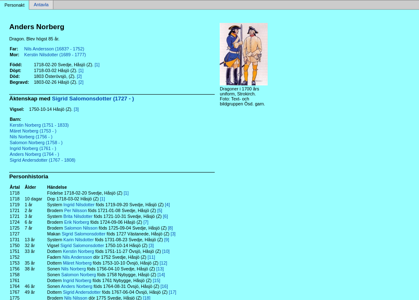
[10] (166, 251)
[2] (79, 76)
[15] (157, 280)
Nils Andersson (77, 257)
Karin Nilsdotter (78, 239)
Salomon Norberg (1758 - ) (36, 142)
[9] (166, 239)
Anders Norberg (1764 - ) (34, 154)
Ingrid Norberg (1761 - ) (33, 148)
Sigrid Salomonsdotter (83, 233)
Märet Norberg (77, 262)
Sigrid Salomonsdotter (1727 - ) (93, 98)
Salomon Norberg (78, 274)
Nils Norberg (73, 268)
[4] (167, 204)
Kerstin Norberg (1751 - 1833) (39, 125)
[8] (170, 227)
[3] (76, 109)
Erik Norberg (76, 222)
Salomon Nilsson (81, 227)
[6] (165, 216)
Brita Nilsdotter (78, 216)
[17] (172, 292)
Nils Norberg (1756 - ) (31, 136)
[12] (163, 262)
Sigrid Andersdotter (82, 292)
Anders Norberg (76, 286)
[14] (161, 274)
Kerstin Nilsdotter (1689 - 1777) (55, 54)
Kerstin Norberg (78, 251)
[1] (97, 64)
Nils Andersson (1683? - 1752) (54, 48)
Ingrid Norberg (77, 280)
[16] (164, 286)
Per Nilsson (75, 210)
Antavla (41, 5)
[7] (145, 222)
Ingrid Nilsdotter (79, 204)
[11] (151, 257)
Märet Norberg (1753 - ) (33, 130)
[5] (159, 210)
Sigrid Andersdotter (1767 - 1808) (42, 160)
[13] (160, 268)
